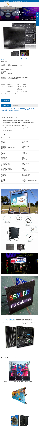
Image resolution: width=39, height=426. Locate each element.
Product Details (6, 105)
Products (26, 19)
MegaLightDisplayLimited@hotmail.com (20, 1)
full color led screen (6, 351)
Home (22, 19)
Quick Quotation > (5, 100)
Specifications (15, 105)
